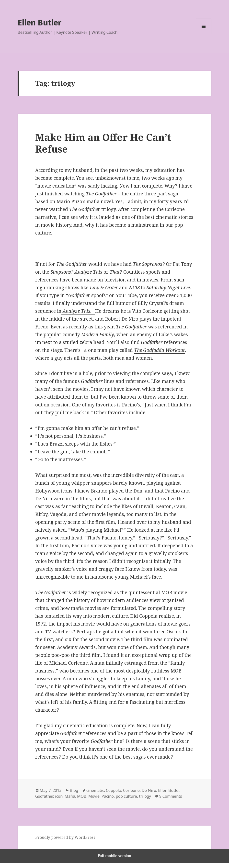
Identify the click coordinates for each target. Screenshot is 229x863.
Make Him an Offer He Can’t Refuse (103, 143)
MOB (81, 796)
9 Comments (170, 796)
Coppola (113, 790)
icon (59, 796)
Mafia (70, 796)
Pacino (108, 796)
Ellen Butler (39, 22)
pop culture (126, 796)
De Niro (149, 790)
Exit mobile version (114, 855)
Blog (74, 790)
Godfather (44, 796)
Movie (94, 796)
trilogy (145, 796)
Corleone (131, 790)
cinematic (95, 790)
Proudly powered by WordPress (65, 837)
